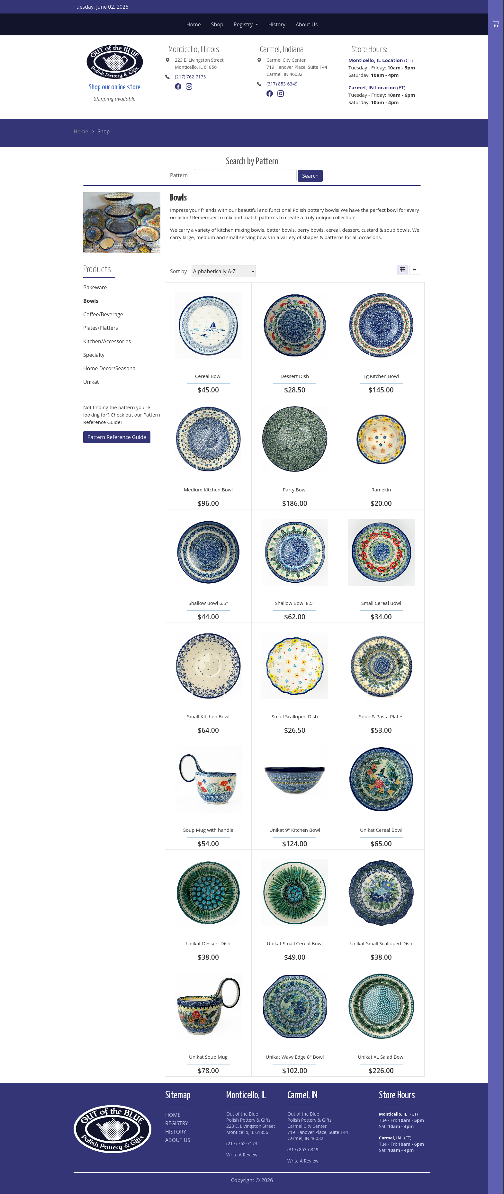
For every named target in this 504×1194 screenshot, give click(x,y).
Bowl (177, 197)
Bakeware (95, 287)
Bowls (90, 300)
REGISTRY (176, 1123)
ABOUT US (177, 1140)
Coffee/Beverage (103, 314)
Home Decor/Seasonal (110, 368)
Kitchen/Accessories (107, 341)
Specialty (93, 354)
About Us (307, 24)
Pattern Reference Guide (116, 437)
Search (310, 175)
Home (193, 24)
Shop (217, 24)
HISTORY (175, 1131)
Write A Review (241, 1155)
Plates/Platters (100, 327)
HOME (173, 1114)
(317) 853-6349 (281, 84)
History (276, 24)
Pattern (179, 175)
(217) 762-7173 (190, 77)
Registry (244, 24)
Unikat (91, 381)
